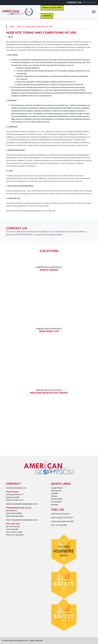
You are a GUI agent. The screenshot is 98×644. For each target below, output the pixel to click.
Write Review (56, 490)
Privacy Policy (56, 499)
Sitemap (54, 504)
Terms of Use (56, 501)
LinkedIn (54, 493)
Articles (54, 496)
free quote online (53, 234)
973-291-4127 (17, 500)
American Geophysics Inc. (18, 640)
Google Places (57, 488)
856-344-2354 (17, 516)
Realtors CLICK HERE (52, 7)
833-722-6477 (89, 2)
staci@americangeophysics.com (24, 504)
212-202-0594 (17, 535)
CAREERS (47, 16)
